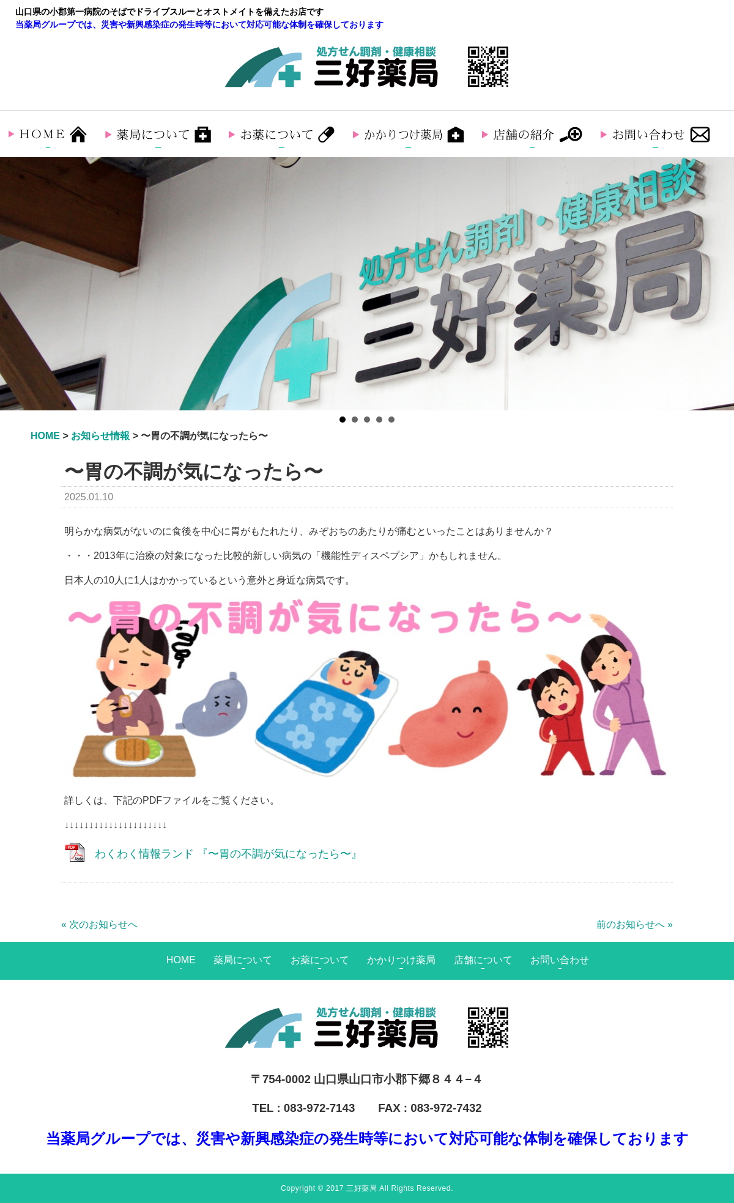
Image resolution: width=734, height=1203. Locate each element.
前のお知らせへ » (634, 924)
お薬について (320, 960)
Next (718, 284)
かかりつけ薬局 (401, 960)
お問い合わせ (559, 960)
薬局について (242, 960)
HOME (181, 960)
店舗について (483, 960)
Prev (16, 284)
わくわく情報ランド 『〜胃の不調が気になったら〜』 (228, 854)
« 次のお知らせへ (99, 924)
